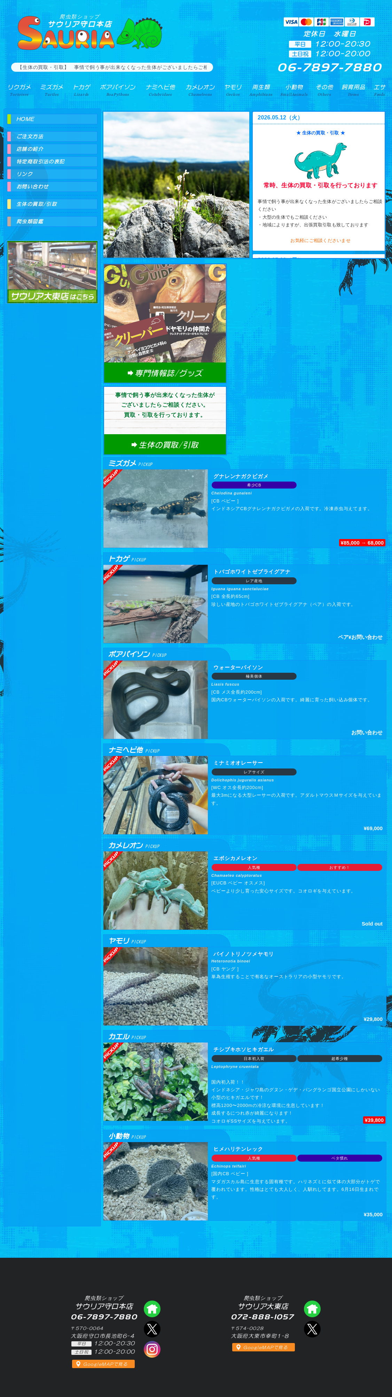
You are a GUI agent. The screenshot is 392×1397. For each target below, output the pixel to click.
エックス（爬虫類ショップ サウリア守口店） (152, 1329)
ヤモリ (233, 90)
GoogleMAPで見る (105, 1364)
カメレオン (200, 90)
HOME (25, 119)
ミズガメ (51, 90)
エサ (379, 90)
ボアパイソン (117, 90)
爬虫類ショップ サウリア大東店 (52, 265)
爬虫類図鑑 (29, 221)
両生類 (260, 90)
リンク (24, 174)
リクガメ (19, 90)
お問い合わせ (32, 186)
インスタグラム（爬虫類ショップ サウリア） (152, 1349)
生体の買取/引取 (36, 204)
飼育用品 (353, 90)
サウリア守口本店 (79, 21)
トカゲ (82, 90)
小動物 (293, 90)
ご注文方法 (29, 136)
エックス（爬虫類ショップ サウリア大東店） (312, 1329)
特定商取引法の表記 (40, 161)
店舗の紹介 (29, 149)
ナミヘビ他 (160, 90)
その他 (324, 90)
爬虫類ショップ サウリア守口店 (152, 1309)
